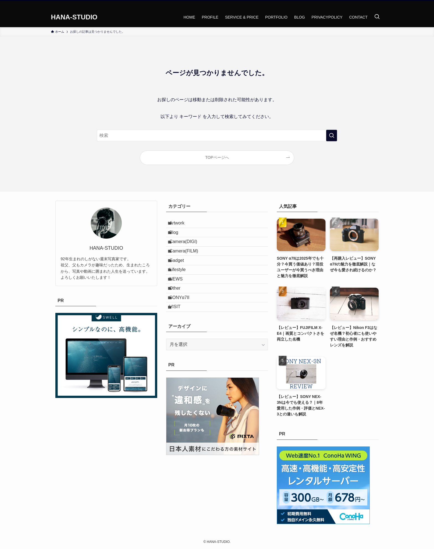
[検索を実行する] (331, 135)
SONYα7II (184, 330)
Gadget (181, 277)
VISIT (179, 343)
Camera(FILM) (188, 264)
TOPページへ (217, 157)
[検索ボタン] (377, 17)
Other (179, 317)
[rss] (379, 4)
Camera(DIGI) (188, 251)
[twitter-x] (365, 4)
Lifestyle (182, 290)
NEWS (180, 303)
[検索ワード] (217, 135)
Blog (178, 238)
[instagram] (372, 4)
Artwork (181, 225)
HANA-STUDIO (74, 17)
